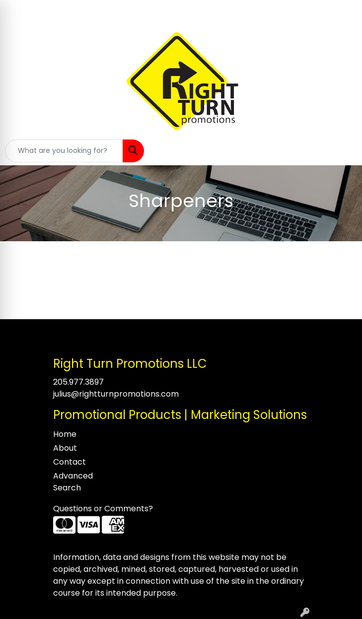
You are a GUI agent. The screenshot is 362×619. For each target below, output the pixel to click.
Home (64, 434)
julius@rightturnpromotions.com (116, 394)
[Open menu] (342, 151)
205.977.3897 (78, 382)
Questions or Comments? (103, 508)
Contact (69, 462)
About (65, 448)
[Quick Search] (64, 150)
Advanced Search (73, 481)
